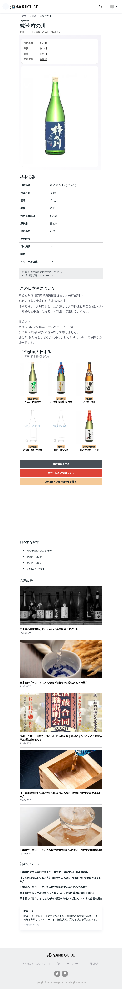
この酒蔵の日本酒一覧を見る (34, 356)
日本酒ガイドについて (33, 963)
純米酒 (43, 42)
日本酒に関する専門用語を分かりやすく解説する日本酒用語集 (54, 872)
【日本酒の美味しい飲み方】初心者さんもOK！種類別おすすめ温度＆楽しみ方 (60, 794)
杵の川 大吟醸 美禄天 (61, 401)
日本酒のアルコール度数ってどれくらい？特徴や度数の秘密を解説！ (57, 892)
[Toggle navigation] (5, 6)
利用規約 (94, 963)
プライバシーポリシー (66, 963)
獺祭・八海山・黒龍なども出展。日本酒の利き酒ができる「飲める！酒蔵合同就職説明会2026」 (61, 738)
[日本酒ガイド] (24, 6)
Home (23, 15)
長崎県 (55, 32)
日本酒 (33, 15)
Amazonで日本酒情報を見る (61, 481)
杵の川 (30, 32)
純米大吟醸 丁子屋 (89, 449)
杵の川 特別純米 (33, 401)
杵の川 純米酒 (61, 449)
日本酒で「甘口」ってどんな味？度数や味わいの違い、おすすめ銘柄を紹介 (61, 849)
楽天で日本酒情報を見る (61, 472)
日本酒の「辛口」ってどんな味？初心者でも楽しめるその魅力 (54, 682)
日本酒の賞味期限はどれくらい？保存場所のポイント (49, 629)
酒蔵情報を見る (61, 463)
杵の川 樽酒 (89, 401)
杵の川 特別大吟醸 (32, 449)
